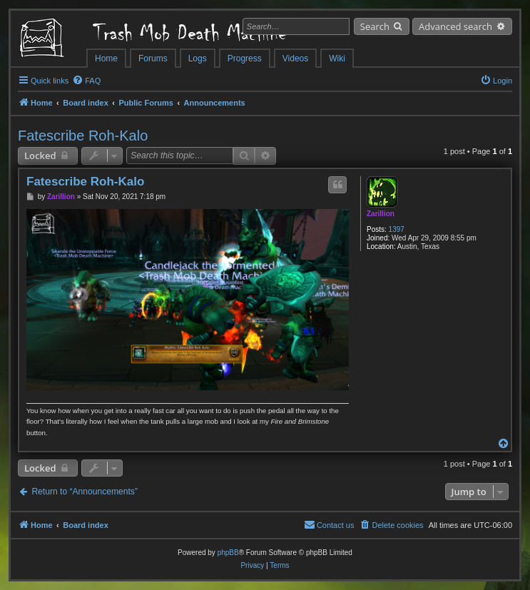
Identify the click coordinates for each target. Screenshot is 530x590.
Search (374, 26)
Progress (245, 58)
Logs (197, 58)
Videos (295, 58)
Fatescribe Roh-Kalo (83, 135)
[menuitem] (86, 80)
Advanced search (455, 26)
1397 (396, 229)
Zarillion (380, 214)
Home (106, 58)
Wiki (337, 58)
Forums (153, 58)
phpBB (228, 552)
